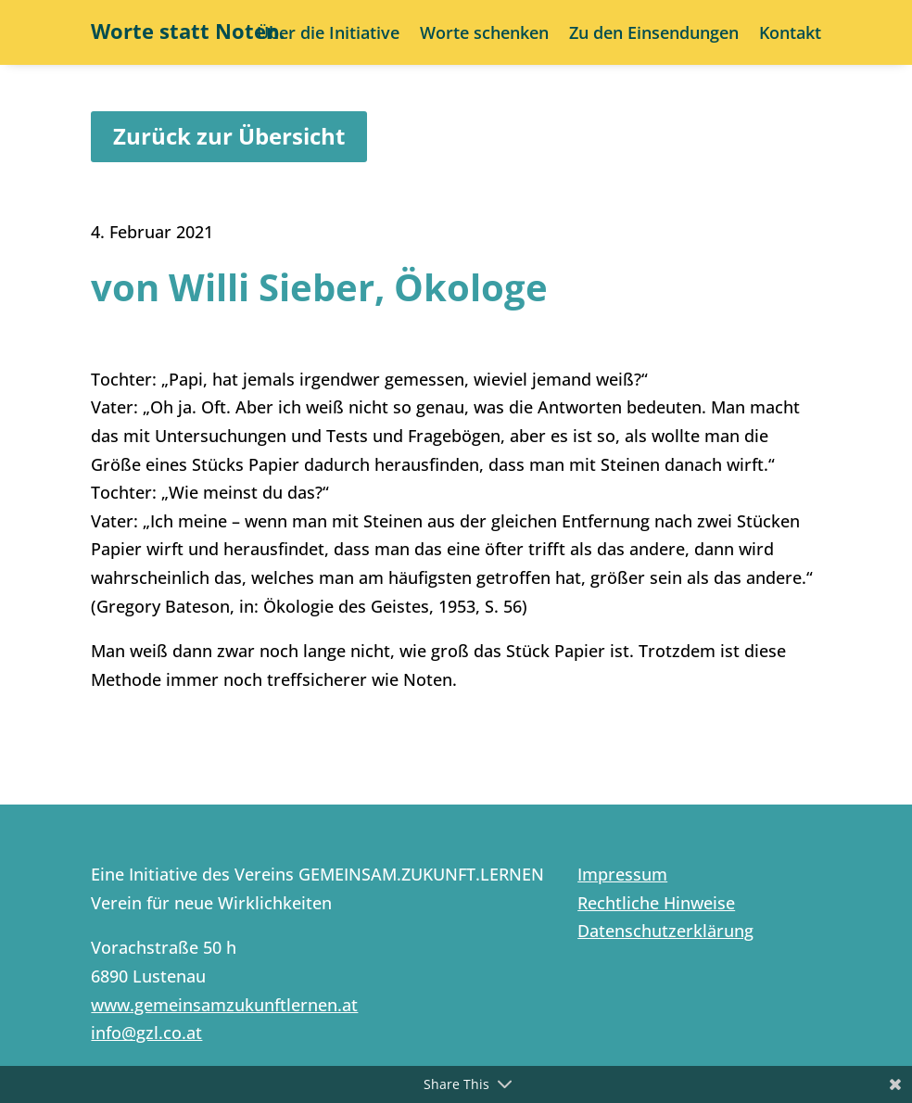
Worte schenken (484, 35)
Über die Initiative (328, 35)
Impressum (622, 874)
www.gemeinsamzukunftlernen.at (224, 1005)
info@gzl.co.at (146, 1032)
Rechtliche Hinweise (656, 903)
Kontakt (790, 35)
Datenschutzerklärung (665, 930)
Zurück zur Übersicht (229, 135)
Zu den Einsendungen (654, 35)
